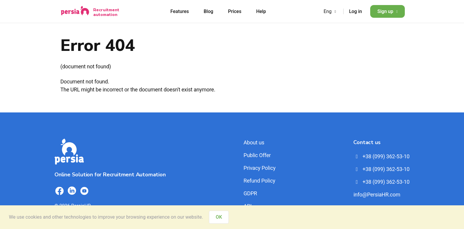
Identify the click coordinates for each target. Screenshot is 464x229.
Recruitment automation (106, 12)
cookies (33, 217)
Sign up (387, 11)
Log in (355, 11)
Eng (330, 11)
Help (261, 11)
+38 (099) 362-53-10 (381, 156)
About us (254, 142)
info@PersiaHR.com (376, 194)
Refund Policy (259, 181)
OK (219, 217)
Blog (208, 11)
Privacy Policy (260, 168)
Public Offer (257, 155)
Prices (234, 11)
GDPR (250, 193)
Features (179, 11)
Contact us (366, 142)
